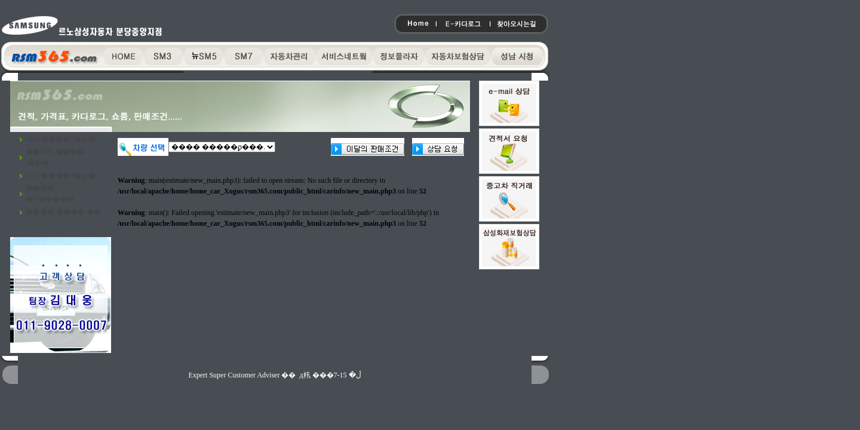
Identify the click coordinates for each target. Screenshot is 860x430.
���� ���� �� (63, 212)
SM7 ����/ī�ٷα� (61, 175)
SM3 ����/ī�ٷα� (61, 139)
